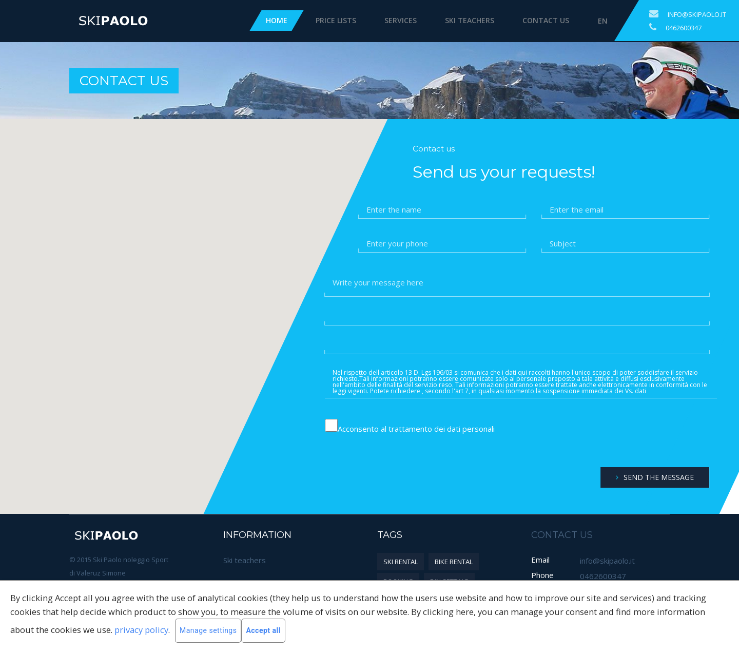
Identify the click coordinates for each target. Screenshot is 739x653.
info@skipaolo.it (697, 14)
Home (276, 20)
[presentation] (639, 437)
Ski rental (400, 561)
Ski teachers (469, 20)
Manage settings (208, 630)
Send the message (655, 477)
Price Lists (336, 20)
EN (603, 21)
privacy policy (141, 630)
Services (400, 20)
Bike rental (454, 561)
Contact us (545, 20)
